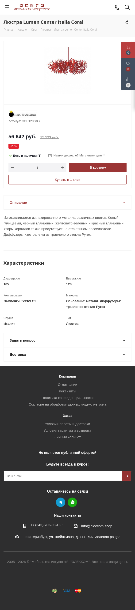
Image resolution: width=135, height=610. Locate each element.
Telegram (60, 502)
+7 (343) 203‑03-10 (45, 525)
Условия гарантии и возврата (67, 430)
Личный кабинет (67, 437)
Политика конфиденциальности (67, 398)
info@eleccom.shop (96, 526)
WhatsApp (72, 502)
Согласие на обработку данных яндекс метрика (67, 404)
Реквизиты (67, 391)
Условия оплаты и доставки (67, 424)
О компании (67, 385)
